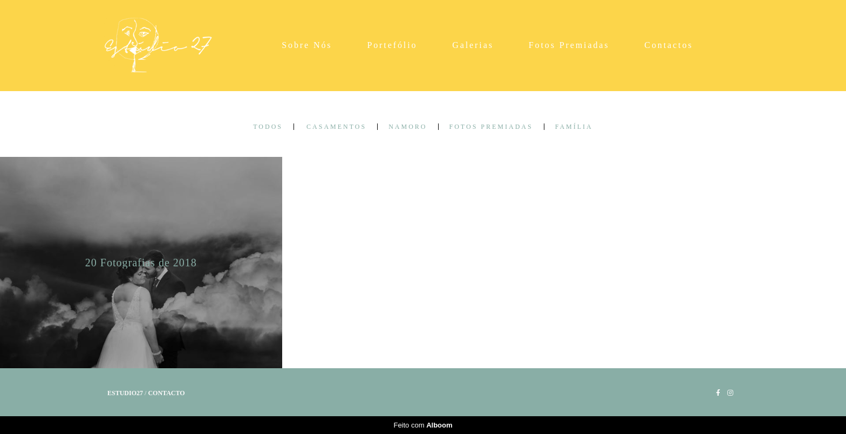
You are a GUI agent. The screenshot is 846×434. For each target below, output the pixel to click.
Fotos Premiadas (569, 45)
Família (574, 126)
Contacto (166, 393)
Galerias (473, 45)
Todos (268, 126)
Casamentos (336, 126)
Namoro (407, 126)
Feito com (422, 425)
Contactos (668, 45)
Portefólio (392, 45)
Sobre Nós (307, 45)
